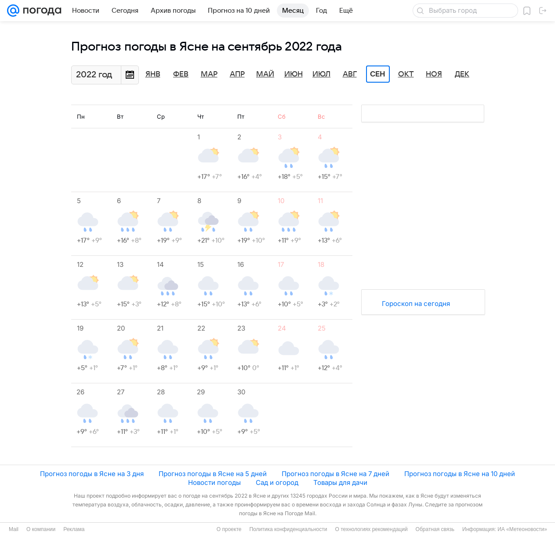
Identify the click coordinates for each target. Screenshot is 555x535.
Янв (152, 74)
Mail (13, 529)
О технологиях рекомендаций (371, 529)
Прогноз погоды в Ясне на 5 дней (213, 473)
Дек (462, 74)
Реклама (73, 529)
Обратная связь (435, 529)
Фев (181, 74)
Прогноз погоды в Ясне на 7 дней (335, 473)
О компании (40, 529)
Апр (237, 74)
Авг (350, 74)
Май (265, 74)
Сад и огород (277, 482)
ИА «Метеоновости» (522, 529)
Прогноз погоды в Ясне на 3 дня (92, 473)
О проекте (229, 529)
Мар (209, 74)
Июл (321, 74)
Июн (293, 74)
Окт (406, 74)
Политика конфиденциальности (288, 529)
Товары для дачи (340, 482)
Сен (377, 74)
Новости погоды (214, 482)
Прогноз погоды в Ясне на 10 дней (459, 473)
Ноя (434, 74)
